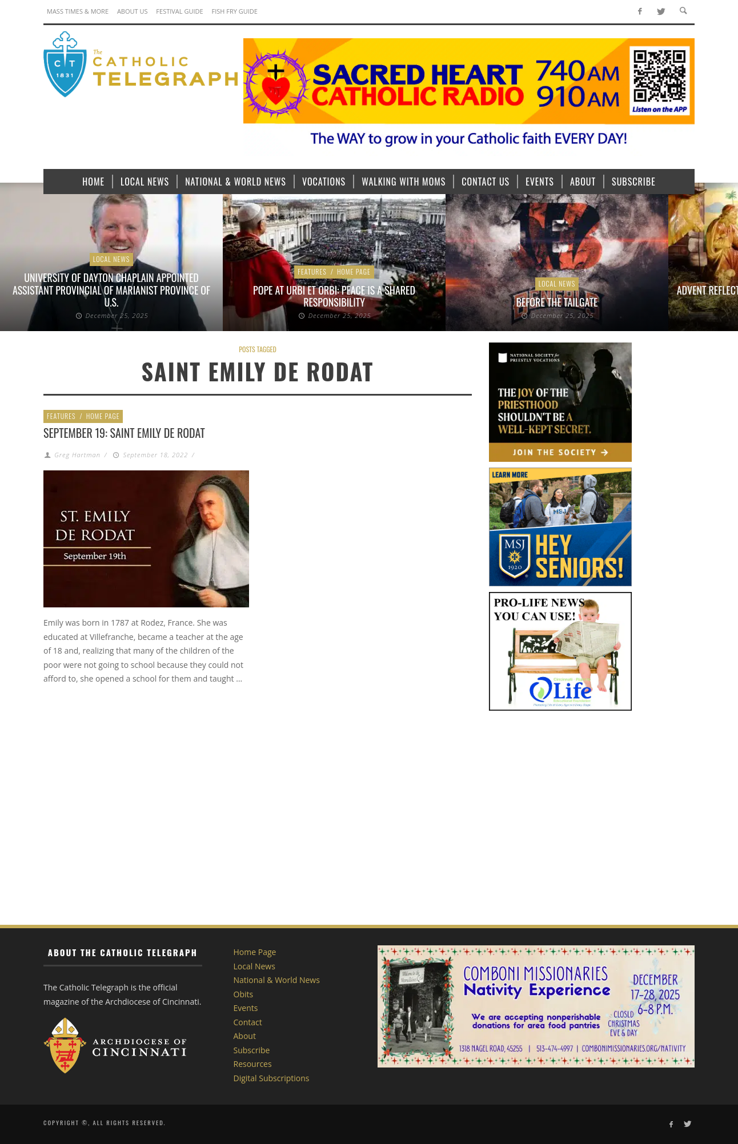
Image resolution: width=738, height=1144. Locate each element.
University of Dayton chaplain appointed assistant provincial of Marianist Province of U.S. (111, 289)
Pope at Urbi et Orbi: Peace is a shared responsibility (334, 296)
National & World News (277, 979)
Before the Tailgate (557, 302)
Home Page (354, 271)
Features (312, 271)
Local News (111, 259)
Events (246, 1007)
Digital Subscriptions (272, 1078)
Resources (253, 1063)
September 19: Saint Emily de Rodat (124, 432)
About (245, 1035)
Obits (244, 994)
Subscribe (252, 1050)
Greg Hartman (77, 454)
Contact (248, 1022)
